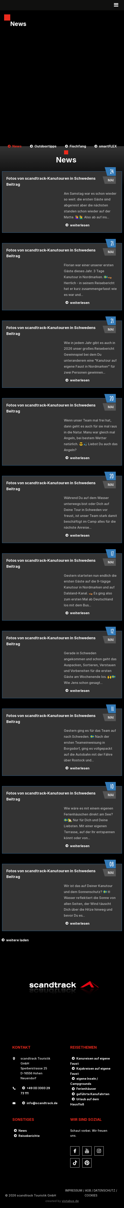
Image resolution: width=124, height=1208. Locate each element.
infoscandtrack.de (42, 1103)
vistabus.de (70, 1201)
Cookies (91, 1195)
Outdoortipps (45, 146)
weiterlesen (80, 225)
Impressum (73, 1190)
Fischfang (78, 146)
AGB (88, 1190)
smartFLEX (108, 146)
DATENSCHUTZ (104, 1190)
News (17, 146)
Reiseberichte (29, 1135)
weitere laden (17, 940)
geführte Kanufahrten (92, 1094)
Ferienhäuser (86, 1088)
